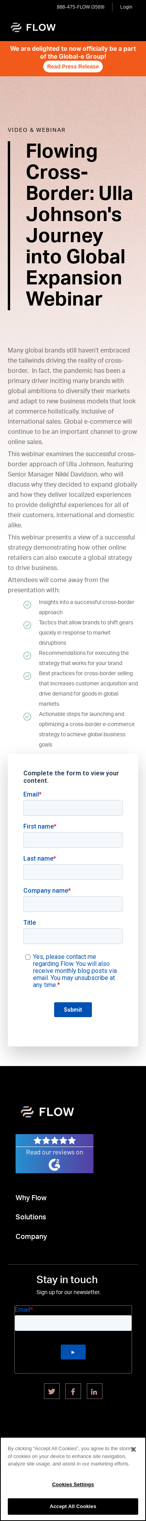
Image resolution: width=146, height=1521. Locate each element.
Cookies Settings (73, 1484)
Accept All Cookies (73, 1506)
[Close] (133, 1449)
